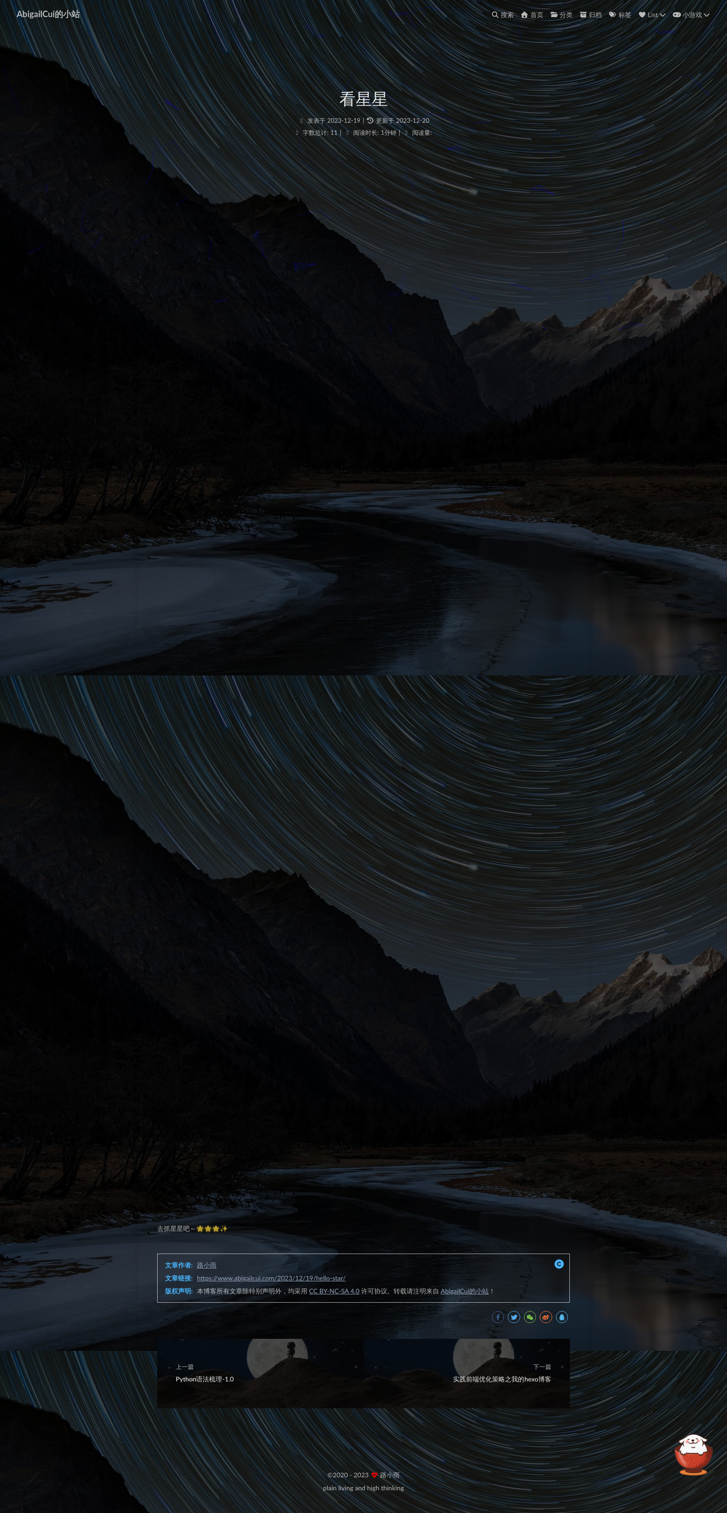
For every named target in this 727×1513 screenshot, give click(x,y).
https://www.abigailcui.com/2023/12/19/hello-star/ (271, 1278)
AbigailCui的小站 (48, 14)
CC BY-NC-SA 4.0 (334, 1291)
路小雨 (207, 1265)
